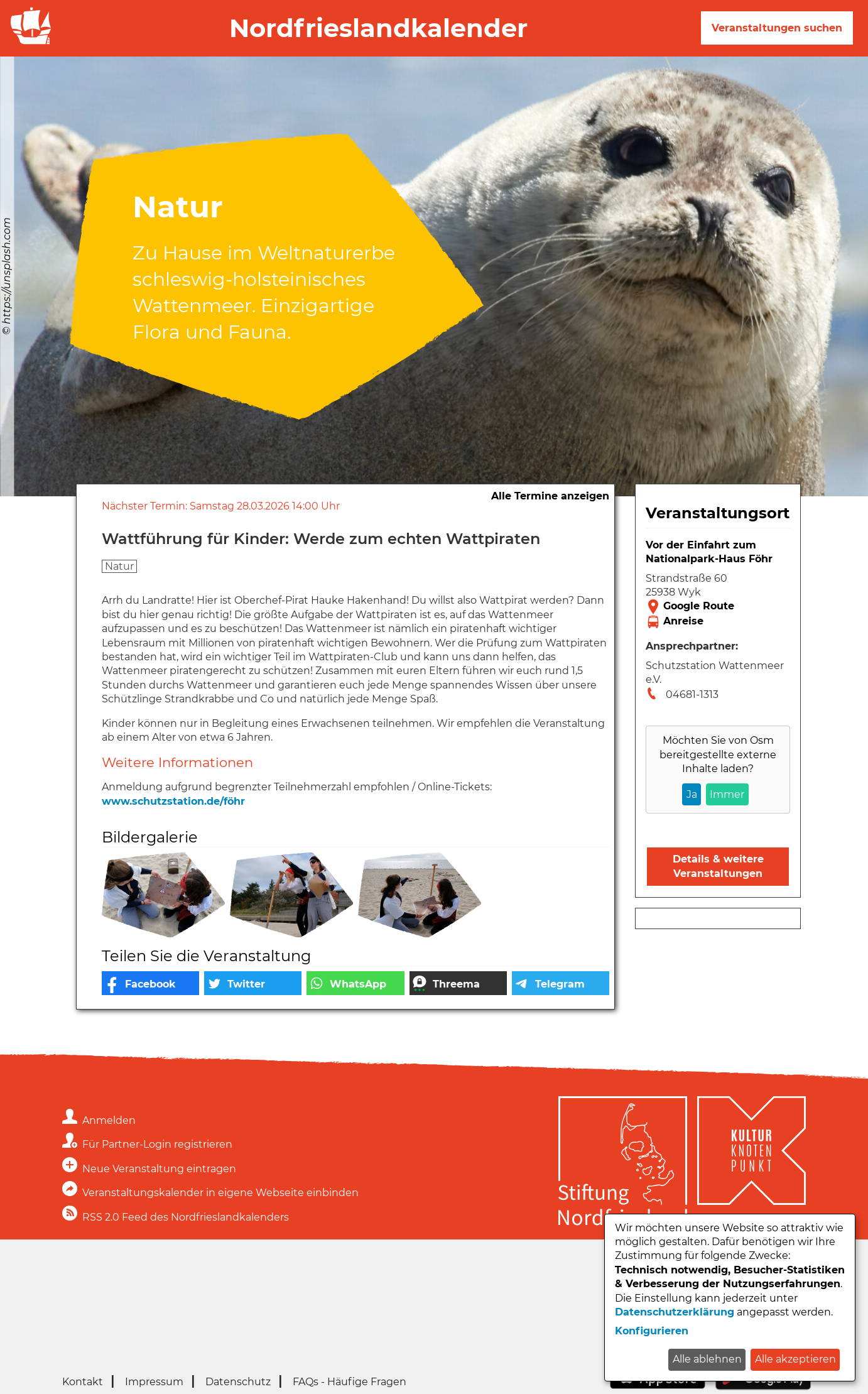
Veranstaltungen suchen (777, 28)
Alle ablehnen (707, 1359)
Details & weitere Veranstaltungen (718, 866)
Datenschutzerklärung (674, 1312)
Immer (727, 794)
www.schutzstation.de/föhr (173, 801)
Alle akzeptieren (795, 1359)
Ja (691, 794)
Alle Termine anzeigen (550, 496)
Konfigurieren (651, 1331)
